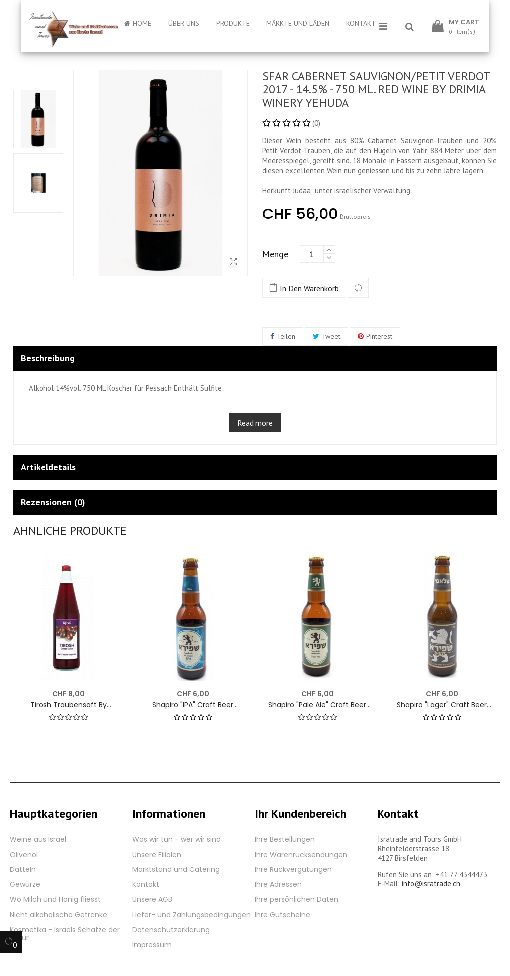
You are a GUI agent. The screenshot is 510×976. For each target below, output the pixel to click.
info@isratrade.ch (431, 883)
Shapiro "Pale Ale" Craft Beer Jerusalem (317, 705)
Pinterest (379, 336)
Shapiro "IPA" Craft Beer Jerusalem (192, 705)
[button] (409, 27)
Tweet (331, 336)
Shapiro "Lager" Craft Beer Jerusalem (442, 705)
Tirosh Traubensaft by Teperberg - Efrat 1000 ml (68, 705)
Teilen (286, 336)
